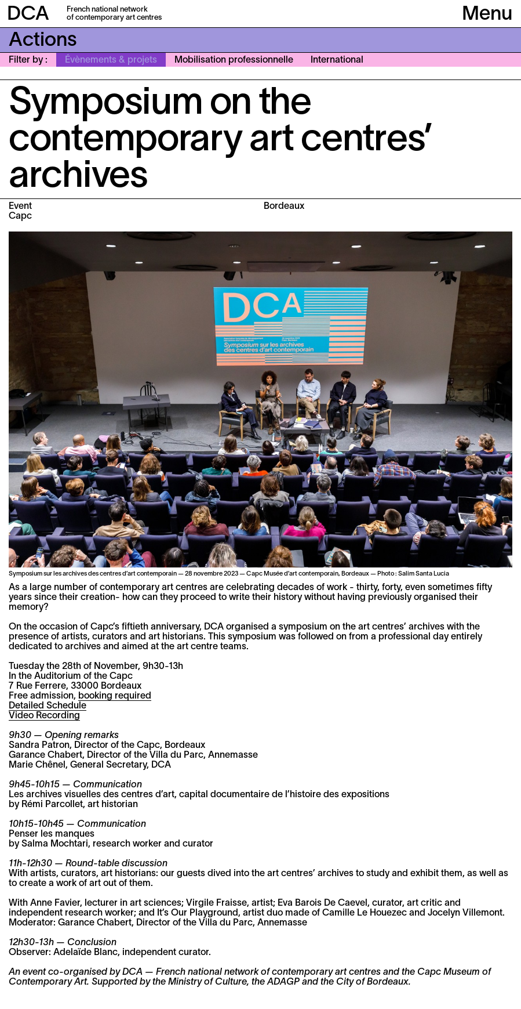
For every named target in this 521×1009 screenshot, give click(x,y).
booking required (114, 696)
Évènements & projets (111, 60)
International (337, 60)
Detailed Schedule (47, 706)
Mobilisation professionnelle (233, 60)
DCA (28, 15)
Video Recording (44, 716)
